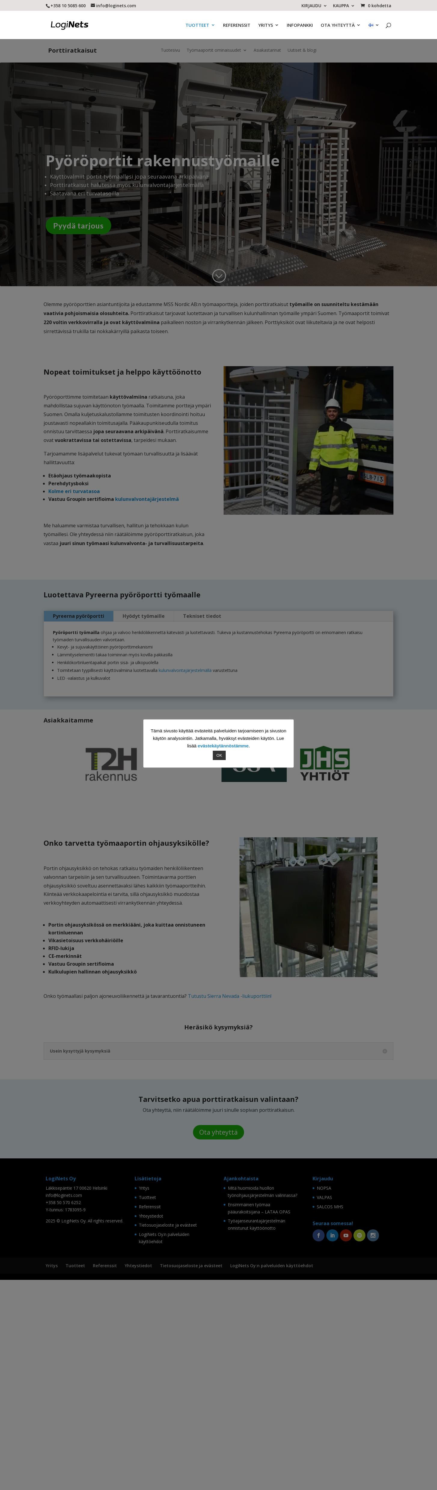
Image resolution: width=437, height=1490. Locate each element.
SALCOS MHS (330, 1406)
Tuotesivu (170, 44)
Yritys (144, 1388)
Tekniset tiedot (202, 610)
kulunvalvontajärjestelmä (147, 493)
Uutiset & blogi (302, 44)
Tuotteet (147, 1397)
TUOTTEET (197, 23)
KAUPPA (341, 6)
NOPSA (324, 1388)
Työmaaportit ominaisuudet (214, 44)
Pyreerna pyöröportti (78, 610)
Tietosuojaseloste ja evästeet (168, 1425)
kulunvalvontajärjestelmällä (184, 664)
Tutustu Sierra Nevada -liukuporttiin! (229, 1196)
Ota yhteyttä (218, 1332)
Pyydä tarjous (78, 219)
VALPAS (324, 1397)
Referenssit (150, 1406)
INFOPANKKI (300, 23)
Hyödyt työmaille (144, 610)
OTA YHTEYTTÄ (338, 23)
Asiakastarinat (267, 44)
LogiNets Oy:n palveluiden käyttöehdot (271, 1465)
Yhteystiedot (151, 1416)
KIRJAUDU (311, 6)
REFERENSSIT (236, 23)
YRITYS (265, 23)
